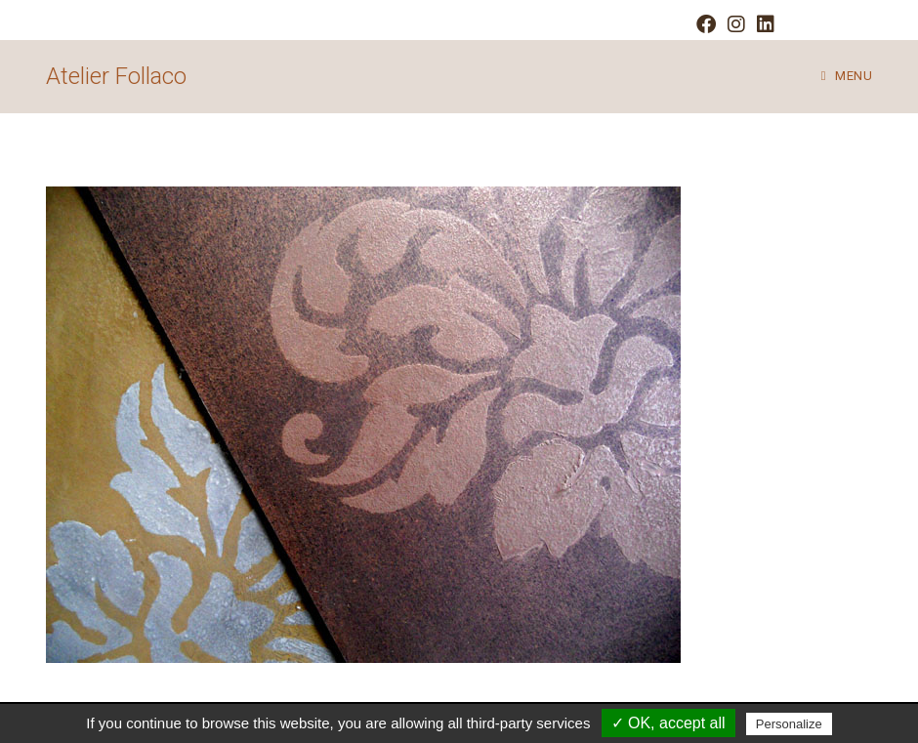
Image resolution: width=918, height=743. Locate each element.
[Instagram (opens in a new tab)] (736, 24)
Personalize (789, 724)
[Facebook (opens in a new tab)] (706, 24)
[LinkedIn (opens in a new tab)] (762, 24)
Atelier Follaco (116, 76)
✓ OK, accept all (668, 723)
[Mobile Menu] (846, 76)
